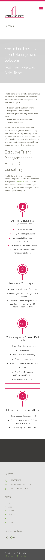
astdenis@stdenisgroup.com (22, 484)
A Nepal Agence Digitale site (15, 556)
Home (10, 503)
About (10, 507)
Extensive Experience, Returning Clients (22, 410)
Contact (11, 522)
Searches (11, 514)
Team (10, 518)
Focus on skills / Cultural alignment (23, 283)
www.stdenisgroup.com (20, 488)
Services (11, 511)
